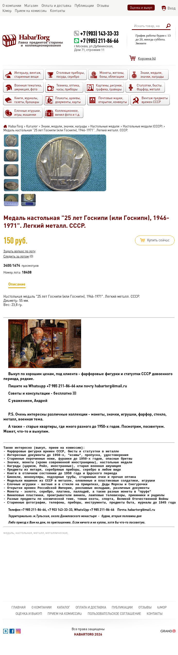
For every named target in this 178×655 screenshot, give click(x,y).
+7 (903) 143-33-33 (99, 33)
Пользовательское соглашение (114, 614)
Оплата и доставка (91, 607)
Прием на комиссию (65, 614)
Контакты (154, 614)
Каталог (63, 607)
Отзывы (145, 607)
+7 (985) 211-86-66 (99, 40)
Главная (18, 607)
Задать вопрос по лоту (19, 251)
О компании (41, 607)
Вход (172, 8)
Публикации (122, 607)
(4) (147, 58)
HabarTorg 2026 (88, 634)
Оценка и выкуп (141, 7)
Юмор (162, 607)
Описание (16, 285)
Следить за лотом (16, 256)
